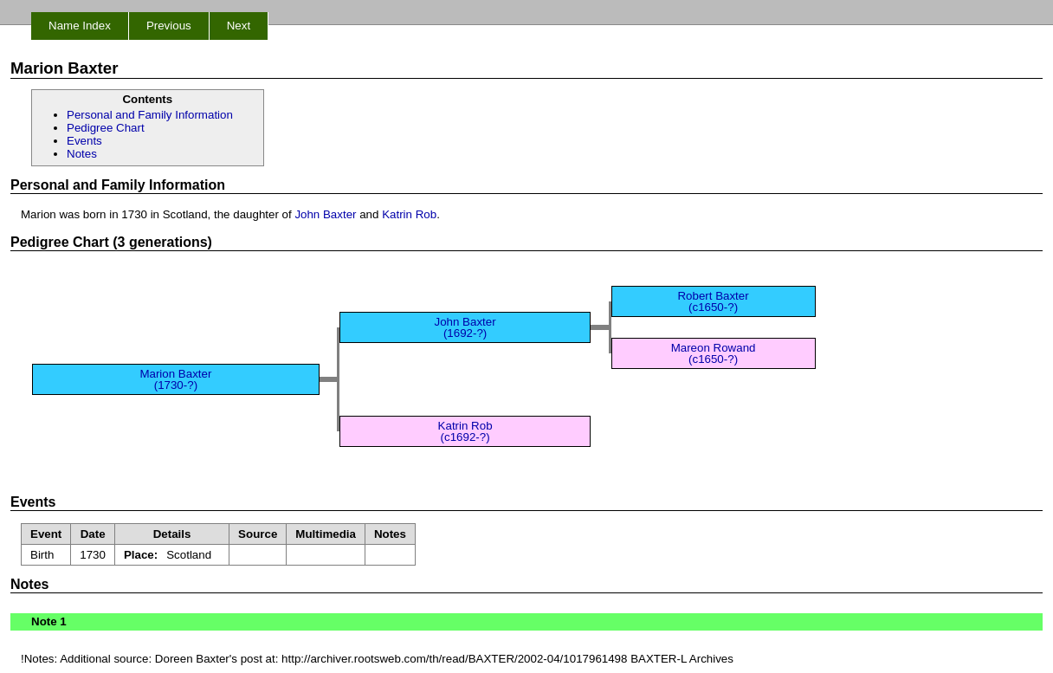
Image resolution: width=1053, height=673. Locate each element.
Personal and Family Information (150, 114)
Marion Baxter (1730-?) (175, 379)
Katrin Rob (409, 214)
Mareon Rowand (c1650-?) (713, 353)
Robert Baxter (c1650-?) (712, 301)
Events (84, 140)
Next (238, 25)
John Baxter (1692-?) (465, 327)
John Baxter (325, 214)
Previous (168, 25)
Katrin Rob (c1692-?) (465, 431)
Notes (82, 153)
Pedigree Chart (106, 127)
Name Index (79, 25)
